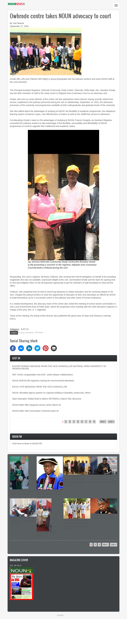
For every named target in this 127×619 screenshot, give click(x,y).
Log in (14, 332)
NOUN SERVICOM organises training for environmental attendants (43, 380)
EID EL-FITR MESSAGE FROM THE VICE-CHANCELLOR (39, 387)
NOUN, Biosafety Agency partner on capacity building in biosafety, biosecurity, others (51, 393)
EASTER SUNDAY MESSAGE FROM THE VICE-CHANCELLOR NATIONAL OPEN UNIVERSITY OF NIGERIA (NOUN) (59, 367)
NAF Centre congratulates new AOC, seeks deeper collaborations (42, 374)
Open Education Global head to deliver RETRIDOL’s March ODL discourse (46, 399)
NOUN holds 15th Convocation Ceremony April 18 (35, 411)
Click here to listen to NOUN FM (27, 443)
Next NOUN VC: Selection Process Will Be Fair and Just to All (49, 494)
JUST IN (24, 329)
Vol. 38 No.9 (15, 565)
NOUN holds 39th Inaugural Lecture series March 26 (36, 405)
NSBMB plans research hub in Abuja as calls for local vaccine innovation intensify (103, 479)
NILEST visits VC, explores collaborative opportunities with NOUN (22, 521)
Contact (60, 615)
